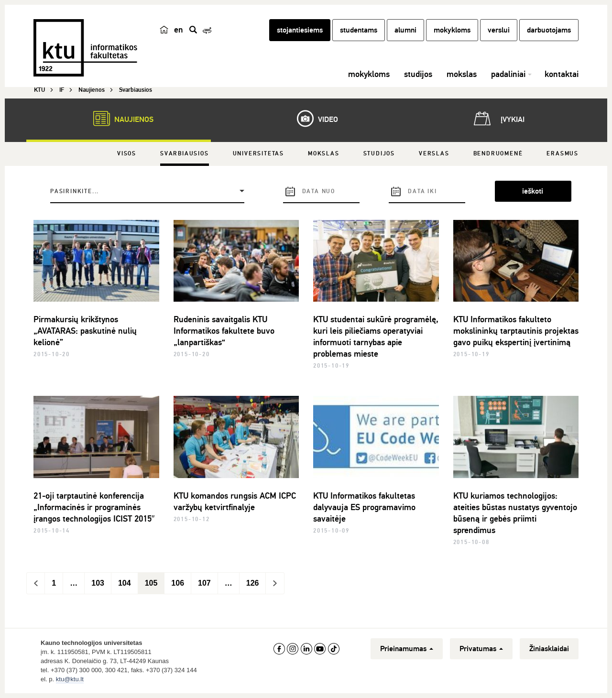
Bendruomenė (498, 153)
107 (204, 583)
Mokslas (323, 153)
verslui (499, 30)
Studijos (379, 153)
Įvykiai (497, 118)
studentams (358, 30)
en (178, 29)
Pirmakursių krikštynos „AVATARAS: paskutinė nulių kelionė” (85, 331)
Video (312, 118)
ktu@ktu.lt (70, 679)
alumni (405, 30)
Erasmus (562, 153)
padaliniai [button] (508, 74)
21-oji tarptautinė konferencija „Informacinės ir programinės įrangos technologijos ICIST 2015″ (93, 507)
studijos (418, 74)
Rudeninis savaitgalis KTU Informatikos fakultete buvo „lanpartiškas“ (224, 331)
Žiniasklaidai (549, 649)
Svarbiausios (184, 153)
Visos (126, 153)
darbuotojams (549, 30)
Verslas (434, 153)
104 (124, 583)
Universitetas (258, 153)
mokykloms (452, 30)
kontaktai (562, 74)
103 (97, 583)
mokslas (462, 74)
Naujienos (118, 118)
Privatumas (481, 649)
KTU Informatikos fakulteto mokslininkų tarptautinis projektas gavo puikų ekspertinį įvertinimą (516, 331)
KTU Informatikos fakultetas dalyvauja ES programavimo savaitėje (364, 507)
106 (177, 583)
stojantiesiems (300, 30)
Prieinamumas (406, 649)
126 (252, 583)
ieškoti (532, 191)
